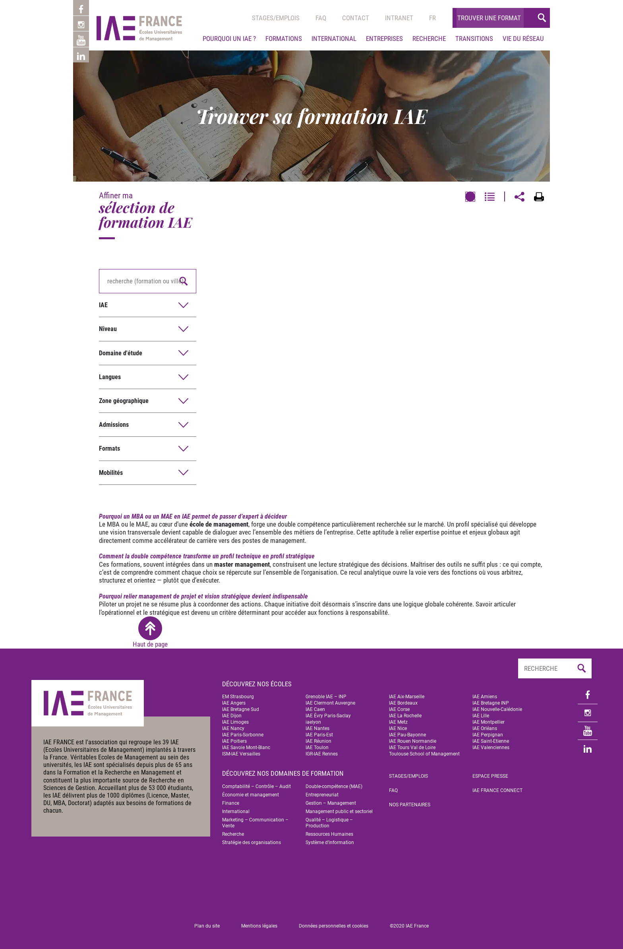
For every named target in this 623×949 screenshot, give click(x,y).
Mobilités (111, 472)
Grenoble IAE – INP (326, 696)
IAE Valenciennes (490, 747)
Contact (355, 18)
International (334, 39)
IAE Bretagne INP (490, 703)
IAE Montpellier (488, 722)
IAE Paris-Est (319, 735)
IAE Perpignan (487, 735)
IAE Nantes (317, 728)
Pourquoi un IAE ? (229, 39)
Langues (110, 377)
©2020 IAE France (409, 926)
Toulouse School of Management (424, 754)
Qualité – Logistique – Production (329, 823)
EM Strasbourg (238, 696)
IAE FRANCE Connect (497, 790)
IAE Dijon (232, 716)
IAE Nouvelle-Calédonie (497, 709)
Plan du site (207, 926)
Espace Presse (490, 776)
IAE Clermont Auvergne (330, 703)
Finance (230, 803)
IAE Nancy (233, 728)
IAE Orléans (484, 728)
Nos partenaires (409, 805)
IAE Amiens (484, 696)
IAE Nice (398, 728)
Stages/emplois (276, 18)
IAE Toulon (317, 747)
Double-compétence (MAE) (334, 786)
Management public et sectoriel (339, 811)
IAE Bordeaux (403, 703)
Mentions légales (259, 926)
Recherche (429, 39)
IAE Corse (399, 709)
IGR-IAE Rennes (322, 754)
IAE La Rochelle (405, 716)
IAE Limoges (235, 722)
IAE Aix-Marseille (406, 696)
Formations (283, 39)
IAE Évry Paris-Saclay (328, 716)
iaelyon (313, 722)
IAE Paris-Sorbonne (242, 735)
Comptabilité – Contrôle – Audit (256, 786)
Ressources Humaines (329, 834)
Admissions (114, 424)
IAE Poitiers (234, 741)
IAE (103, 305)
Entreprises (384, 39)
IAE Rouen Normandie (412, 741)
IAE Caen (315, 709)
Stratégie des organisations (251, 842)
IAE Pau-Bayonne (407, 735)
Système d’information (330, 842)
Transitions (474, 39)
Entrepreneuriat (322, 795)
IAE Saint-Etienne (490, 741)
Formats (109, 448)
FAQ (393, 790)
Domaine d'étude (120, 353)
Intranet (399, 18)
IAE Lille (480, 716)
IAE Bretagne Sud (240, 709)
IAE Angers (234, 703)
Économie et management (250, 795)
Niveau (108, 329)
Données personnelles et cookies (333, 926)
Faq (320, 18)
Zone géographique (124, 401)
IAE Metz (398, 722)
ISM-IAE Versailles (241, 754)
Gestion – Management (331, 803)
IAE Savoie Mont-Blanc (246, 747)
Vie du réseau (523, 39)
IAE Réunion (318, 741)
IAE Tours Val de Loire (412, 747)
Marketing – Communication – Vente (255, 823)
